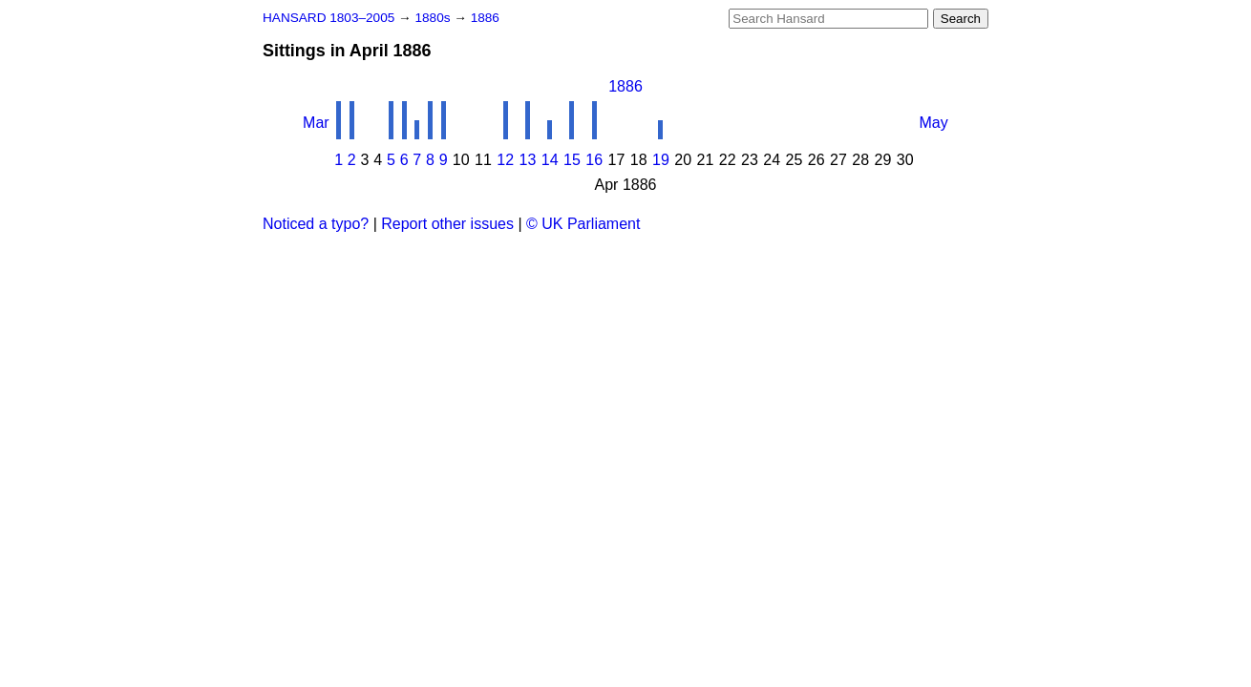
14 (550, 160)
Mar (316, 122)
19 (660, 160)
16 (594, 160)
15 (572, 160)
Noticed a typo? (316, 224)
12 (505, 160)
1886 (485, 17)
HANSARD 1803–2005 (328, 17)
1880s (434, 17)
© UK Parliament (583, 224)
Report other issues (447, 224)
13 (528, 160)
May (934, 122)
